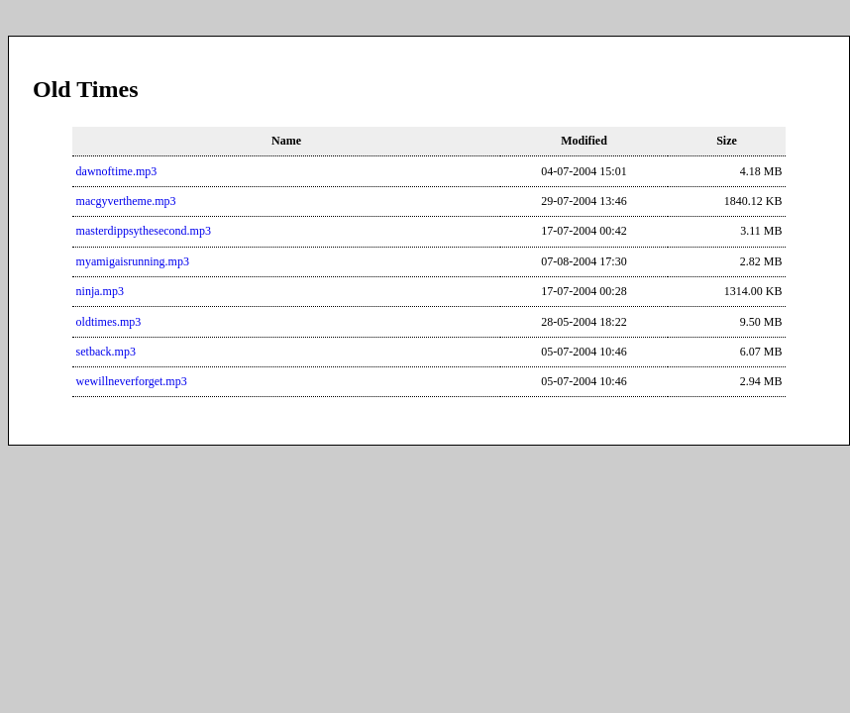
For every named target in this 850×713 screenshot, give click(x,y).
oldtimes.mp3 (109, 322)
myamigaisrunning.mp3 (132, 261)
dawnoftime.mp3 (117, 171)
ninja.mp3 (100, 291)
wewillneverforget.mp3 (131, 381)
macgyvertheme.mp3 (126, 201)
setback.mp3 (106, 351)
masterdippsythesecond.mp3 (143, 231)
